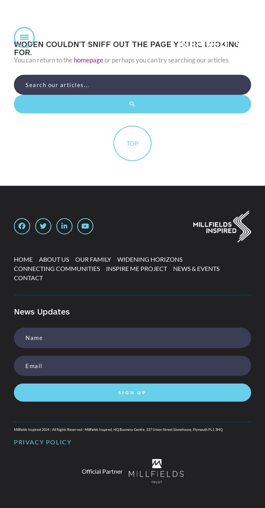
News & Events (196, 268)
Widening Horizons (149, 259)
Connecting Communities (57, 268)
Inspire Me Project (136, 268)
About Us (54, 259)
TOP (132, 143)
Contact (28, 277)
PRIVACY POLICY (42, 442)
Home (23, 259)
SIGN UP (132, 392)
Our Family (93, 259)
